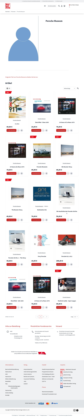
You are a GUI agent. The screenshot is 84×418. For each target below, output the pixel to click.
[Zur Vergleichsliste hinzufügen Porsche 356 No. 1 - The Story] (21, 264)
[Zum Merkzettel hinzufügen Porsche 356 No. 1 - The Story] (18, 264)
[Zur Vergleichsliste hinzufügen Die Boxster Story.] (71, 173)
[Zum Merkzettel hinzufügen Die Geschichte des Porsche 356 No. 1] (68, 220)
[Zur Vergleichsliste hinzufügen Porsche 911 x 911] (71, 264)
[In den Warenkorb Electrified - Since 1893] (36, 130)
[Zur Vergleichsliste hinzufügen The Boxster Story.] (21, 220)
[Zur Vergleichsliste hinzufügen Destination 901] (46, 220)
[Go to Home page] (7, 6)
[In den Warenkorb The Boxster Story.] (11, 220)
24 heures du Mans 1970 (17, 167)
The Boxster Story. (17, 210)
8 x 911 (17, 124)
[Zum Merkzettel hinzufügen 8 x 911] (18, 130)
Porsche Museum (17, 120)
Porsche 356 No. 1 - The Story (17, 258)
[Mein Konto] (62, 6)
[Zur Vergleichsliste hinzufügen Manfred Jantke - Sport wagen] (71, 307)
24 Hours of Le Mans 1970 (67, 122)
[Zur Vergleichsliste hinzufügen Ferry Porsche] (46, 264)
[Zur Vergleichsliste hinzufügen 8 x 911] (21, 130)
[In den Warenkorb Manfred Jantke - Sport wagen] (61, 307)
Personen (13, 11)
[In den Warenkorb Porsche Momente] (36, 173)
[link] (37, 316)
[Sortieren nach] (69, 88)
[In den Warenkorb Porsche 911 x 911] (61, 264)
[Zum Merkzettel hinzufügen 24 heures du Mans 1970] (18, 173)
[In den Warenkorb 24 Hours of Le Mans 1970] (61, 130)
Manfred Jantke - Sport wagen (67, 301)
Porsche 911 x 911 (66, 256)
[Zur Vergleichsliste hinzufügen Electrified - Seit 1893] (21, 307)
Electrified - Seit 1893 (17, 301)
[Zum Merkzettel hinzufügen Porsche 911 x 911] (68, 264)
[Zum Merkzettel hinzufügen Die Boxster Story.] (68, 173)
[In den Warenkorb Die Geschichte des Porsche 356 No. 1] (61, 220)
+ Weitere (46, 206)
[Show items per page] (76, 316)
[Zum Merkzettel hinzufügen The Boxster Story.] (18, 220)
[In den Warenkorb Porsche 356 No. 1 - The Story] (11, 264)
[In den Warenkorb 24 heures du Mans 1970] (11, 173)
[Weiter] (46, 316)
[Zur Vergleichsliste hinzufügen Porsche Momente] (46, 173)
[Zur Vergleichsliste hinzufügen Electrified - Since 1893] (46, 130)
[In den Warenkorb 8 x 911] (11, 130)
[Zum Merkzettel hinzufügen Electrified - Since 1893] (43, 130)
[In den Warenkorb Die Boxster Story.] (61, 173)
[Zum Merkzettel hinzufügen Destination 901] (43, 220)
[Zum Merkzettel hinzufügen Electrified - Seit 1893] (18, 307)
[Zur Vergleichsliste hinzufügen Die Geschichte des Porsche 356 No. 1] (71, 220)
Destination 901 (42, 210)
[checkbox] (7, 88)
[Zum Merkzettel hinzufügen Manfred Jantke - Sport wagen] (68, 307)
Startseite (7, 11)
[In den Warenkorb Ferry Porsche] (36, 264)
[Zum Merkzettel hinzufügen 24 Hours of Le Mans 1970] (68, 130)
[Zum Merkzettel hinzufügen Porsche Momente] (43, 173)
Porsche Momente (42, 167)
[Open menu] (45, 6)
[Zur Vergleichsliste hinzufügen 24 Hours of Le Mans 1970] (71, 130)
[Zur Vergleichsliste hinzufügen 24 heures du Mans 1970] (21, 173)
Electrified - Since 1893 (42, 122)
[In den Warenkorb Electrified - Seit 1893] (11, 307)
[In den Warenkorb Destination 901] (36, 220)
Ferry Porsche (42, 256)
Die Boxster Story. (67, 167)
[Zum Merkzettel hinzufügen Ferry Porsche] (43, 264)
